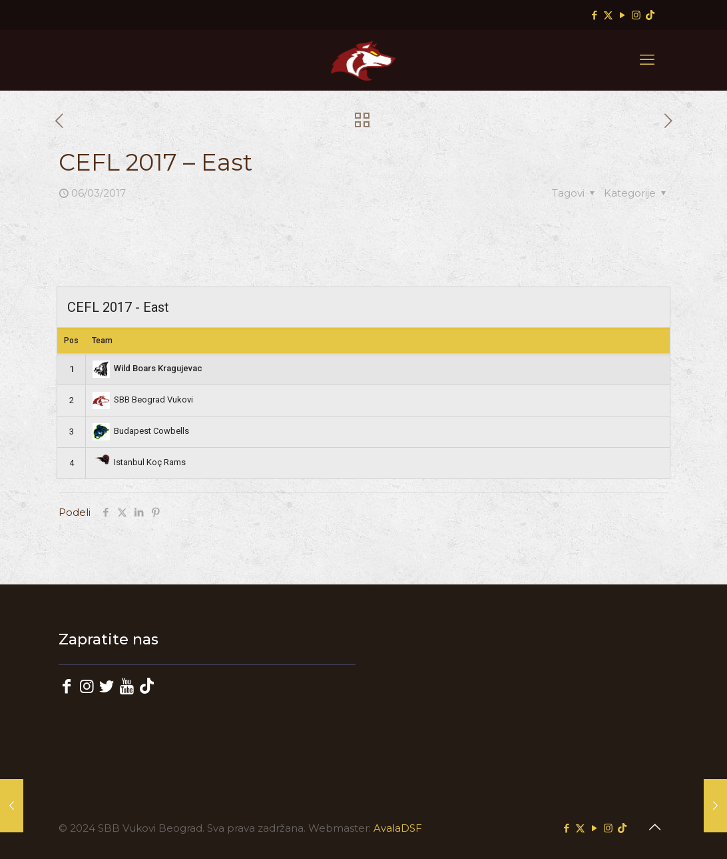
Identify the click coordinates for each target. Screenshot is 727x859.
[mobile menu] (647, 60)
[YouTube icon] (622, 15)
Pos (71, 340)
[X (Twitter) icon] (608, 15)
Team (102, 340)
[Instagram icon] (636, 15)
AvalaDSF (397, 828)
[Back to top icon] (654, 827)
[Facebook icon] (594, 15)
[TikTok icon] (650, 15)
